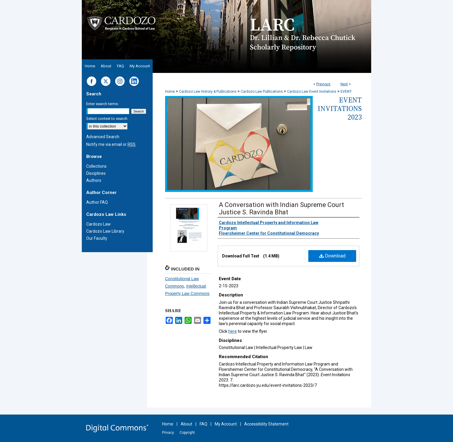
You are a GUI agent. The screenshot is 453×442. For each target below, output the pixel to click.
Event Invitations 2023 (340, 108)
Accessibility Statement (266, 424)
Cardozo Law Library (105, 231)
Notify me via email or (111, 144)
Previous (323, 84)
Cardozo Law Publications (262, 91)
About (186, 424)
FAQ (203, 424)
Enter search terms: (102, 104)
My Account (226, 424)
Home (170, 91)
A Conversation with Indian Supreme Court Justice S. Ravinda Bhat (281, 208)
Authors (93, 180)
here (232, 331)
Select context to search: (107, 118)
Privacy (168, 432)
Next (344, 84)
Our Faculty (96, 238)
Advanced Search (102, 136)
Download (332, 256)
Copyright (187, 432)
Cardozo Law (98, 224)
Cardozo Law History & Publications (208, 91)
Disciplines (96, 173)
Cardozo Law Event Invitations (311, 91)
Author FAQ (97, 202)
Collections (96, 166)
